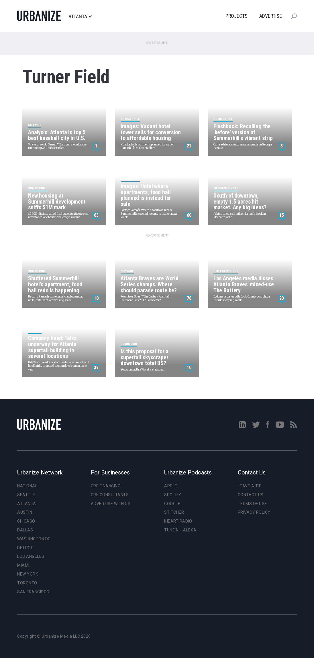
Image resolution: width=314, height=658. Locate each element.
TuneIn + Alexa (180, 530)
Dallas (25, 530)
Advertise (270, 16)
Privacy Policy (254, 512)
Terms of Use (252, 503)
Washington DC (34, 539)
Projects (236, 16)
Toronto (27, 583)
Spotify (172, 494)
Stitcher (174, 512)
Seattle (26, 494)
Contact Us (251, 494)
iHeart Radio (178, 521)
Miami (23, 565)
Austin (24, 512)
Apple (170, 486)
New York (27, 574)
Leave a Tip (250, 486)
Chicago (26, 521)
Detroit (26, 547)
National (27, 486)
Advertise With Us (111, 503)
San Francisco (33, 592)
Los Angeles (30, 556)
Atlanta (80, 16)
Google (172, 503)
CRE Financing (106, 486)
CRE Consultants (110, 494)
